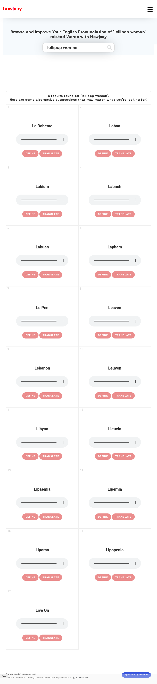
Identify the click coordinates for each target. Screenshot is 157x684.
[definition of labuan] (30, 274)
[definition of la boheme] (30, 153)
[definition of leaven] (103, 335)
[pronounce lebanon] (42, 381)
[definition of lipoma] (30, 577)
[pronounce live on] (42, 623)
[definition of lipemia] (103, 516)
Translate (51, 153)
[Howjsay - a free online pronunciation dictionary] (11, 9)
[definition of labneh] (103, 214)
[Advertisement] (79, 71)
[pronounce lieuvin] (115, 442)
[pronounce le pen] (42, 321)
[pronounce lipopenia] (115, 563)
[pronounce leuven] (115, 381)
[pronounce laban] (115, 139)
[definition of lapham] (103, 274)
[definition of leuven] (103, 395)
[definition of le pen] (30, 335)
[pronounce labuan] (42, 260)
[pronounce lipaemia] (42, 502)
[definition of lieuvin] (103, 456)
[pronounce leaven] (115, 321)
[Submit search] (109, 47)
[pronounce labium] (42, 200)
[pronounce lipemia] (115, 502)
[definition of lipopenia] (103, 577)
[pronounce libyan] (42, 442)
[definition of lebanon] (30, 395)
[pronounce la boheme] (42, 139)
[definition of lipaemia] (30, 516)
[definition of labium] (30, 214)
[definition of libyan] (30, 456)
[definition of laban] (103, 153)
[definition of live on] (30, 638)
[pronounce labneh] (115, 200)
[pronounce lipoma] (42, 563)
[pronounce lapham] (115, 260)
